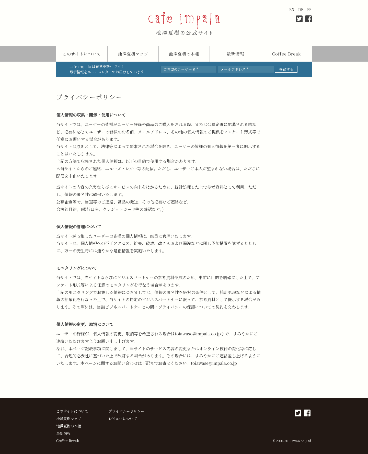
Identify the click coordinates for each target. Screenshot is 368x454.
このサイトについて (81, 54)
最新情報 (235, 54)
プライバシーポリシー (126, 411)
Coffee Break (286, 54)
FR (309, 9)
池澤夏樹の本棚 (184, 54)
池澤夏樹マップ (133, 54)
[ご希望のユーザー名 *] (188, 69)
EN (291, 9)
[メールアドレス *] (246, 69)
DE (300, 9)
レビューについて (122, 418)
